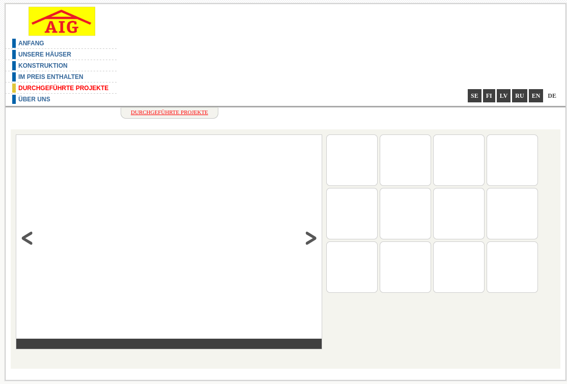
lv (504, 95)
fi (489, 95)
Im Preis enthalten (50, 76)
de (552, 95)
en (536, 95)
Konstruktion (43, 65)
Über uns (34, 99)
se (474, 95)
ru (519, 95)
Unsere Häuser (44, 54)
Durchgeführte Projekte (63, 88)
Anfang (31, 43)
